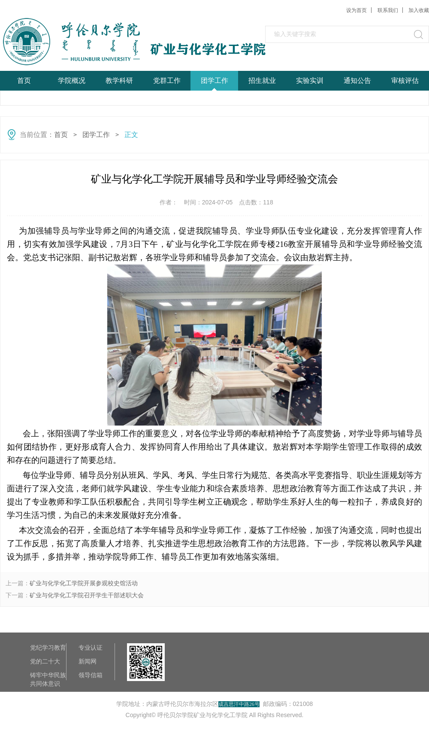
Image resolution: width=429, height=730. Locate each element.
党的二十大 (45, 661)
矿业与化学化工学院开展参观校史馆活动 (84, 583)
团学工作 (214, 80)
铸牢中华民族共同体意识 (48, 675)
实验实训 (309, 80)
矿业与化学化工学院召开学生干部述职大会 (87, 595)
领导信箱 (91, 675)
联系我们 (388, 10)
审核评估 (405, 80)
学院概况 (71, 80)
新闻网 (88, 661)
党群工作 (167, 80)
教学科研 (119, 80)
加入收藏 (418, 10)
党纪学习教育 (48, 647)
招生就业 (262, 80)
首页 (24, 80)
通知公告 (357, 80)
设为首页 (356, 10)
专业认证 (91, 647)
